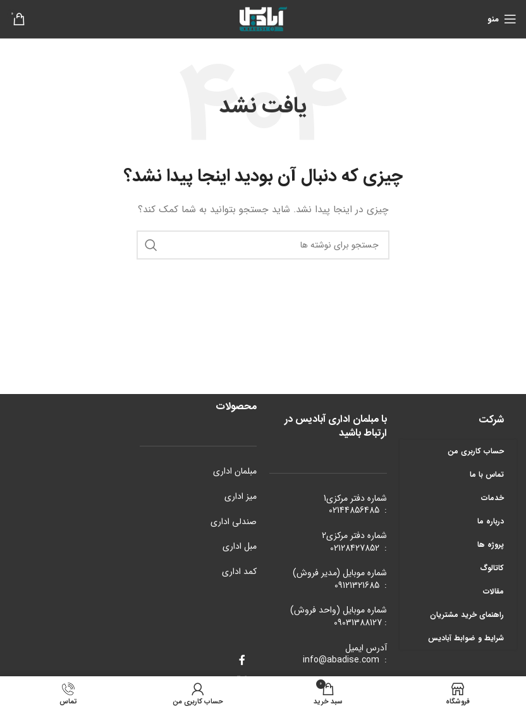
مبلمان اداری (235, 471)
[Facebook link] (242, 661)
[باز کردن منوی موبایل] (502, 19)
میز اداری (240, 496)
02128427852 (354, 548)
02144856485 (354, 510)
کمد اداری (239, 571)
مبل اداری (240, 546)
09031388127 (358, 623)
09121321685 (356, 585)
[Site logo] (263, 18)
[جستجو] (263, 245)
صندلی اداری (234, 522)
